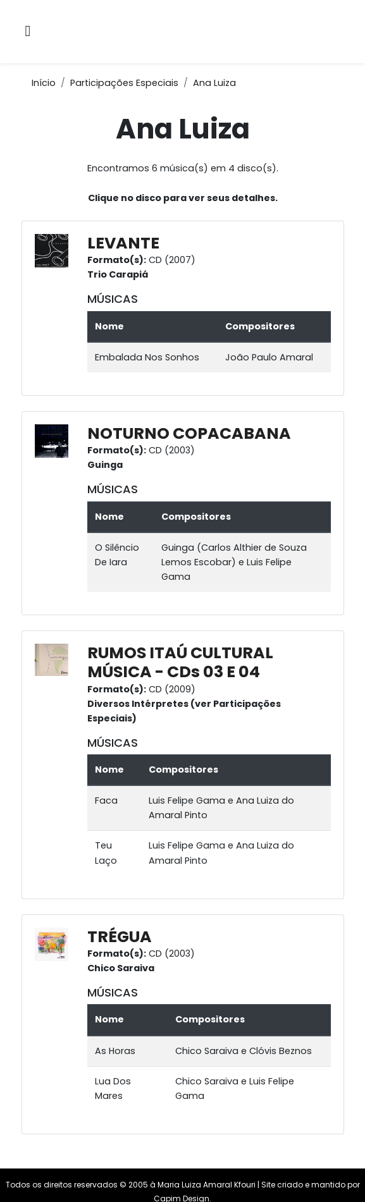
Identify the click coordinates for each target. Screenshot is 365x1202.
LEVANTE (123, 243)
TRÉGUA (119, 937)
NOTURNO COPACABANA (189, 433)
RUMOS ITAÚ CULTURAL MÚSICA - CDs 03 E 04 (180, 662)
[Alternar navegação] (28, 32)
